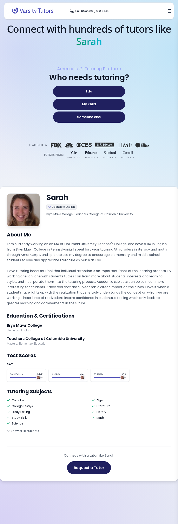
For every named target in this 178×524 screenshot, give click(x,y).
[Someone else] (89, 117)
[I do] (89, 91)
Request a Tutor (89, 467)
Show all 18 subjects (23, 431)
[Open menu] (169, 11)
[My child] (89, 104)
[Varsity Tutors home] (32, 10)
